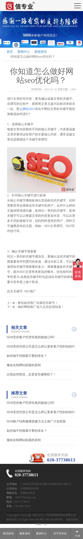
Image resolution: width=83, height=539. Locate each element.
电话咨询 (8, 533)
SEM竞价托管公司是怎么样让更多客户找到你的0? (41, 346)
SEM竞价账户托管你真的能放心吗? (31, 337)
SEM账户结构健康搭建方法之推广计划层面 (36, 421)
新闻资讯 (41, 51)
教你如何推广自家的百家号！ (38, 303)
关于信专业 (60, 533)
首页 (10, 51)
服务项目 (24, 533)
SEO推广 (30, 291)
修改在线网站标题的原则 (24, 365)
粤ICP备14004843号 (51, 519)
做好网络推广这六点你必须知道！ (41, 307)
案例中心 (41, 533)
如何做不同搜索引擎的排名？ (27, 355)
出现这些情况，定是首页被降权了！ (31, 374)
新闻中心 (23, 51)
